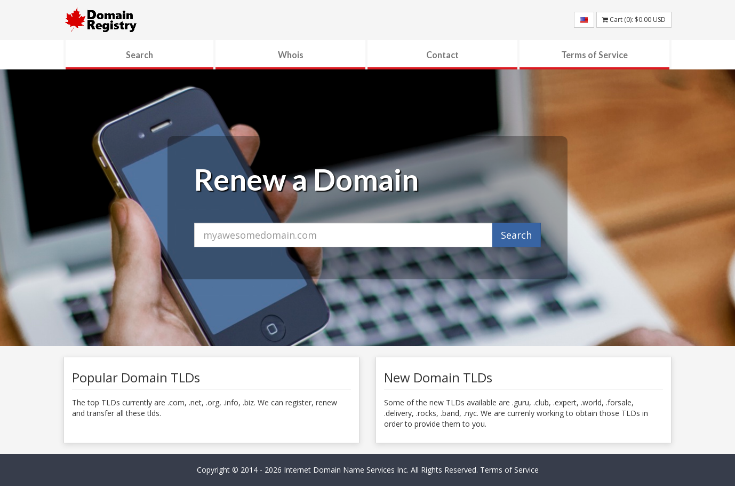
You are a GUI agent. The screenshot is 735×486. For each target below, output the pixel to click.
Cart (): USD (634, 19)
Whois (290, 55)
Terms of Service (594, 55)
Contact (442, 55)
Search (139, 55)
